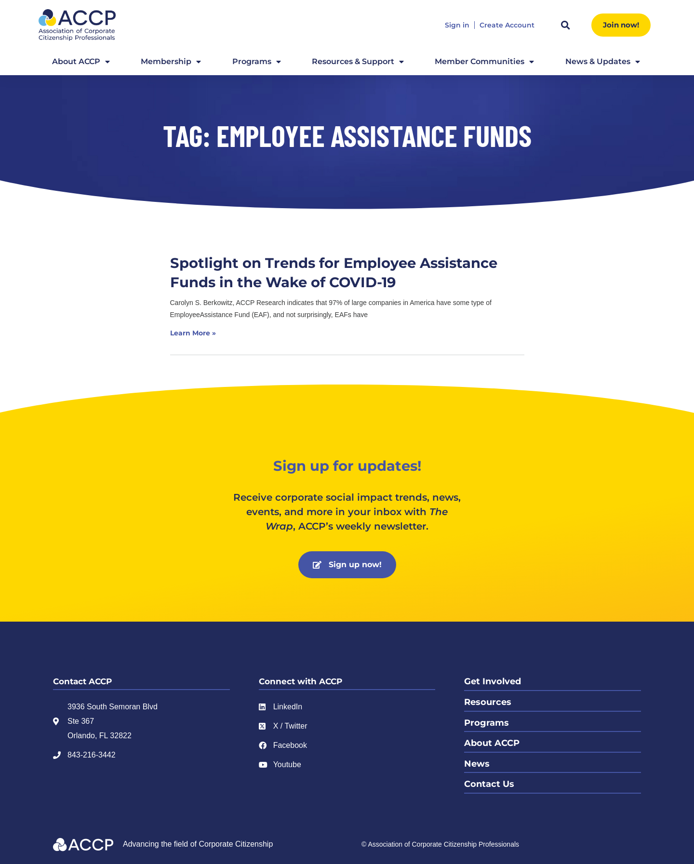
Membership (171, 61)
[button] (565, 25)
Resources (487, 701)
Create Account (507, 25)
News (477, 762)
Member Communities (484, 61)
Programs (256, 61)
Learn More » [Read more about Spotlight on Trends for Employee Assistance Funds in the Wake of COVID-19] (193, 333)
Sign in (457, 25)
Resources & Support (358, 61)
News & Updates (602, 61)
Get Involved (492, 681)
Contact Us (489, 782)
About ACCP (81, 61)
